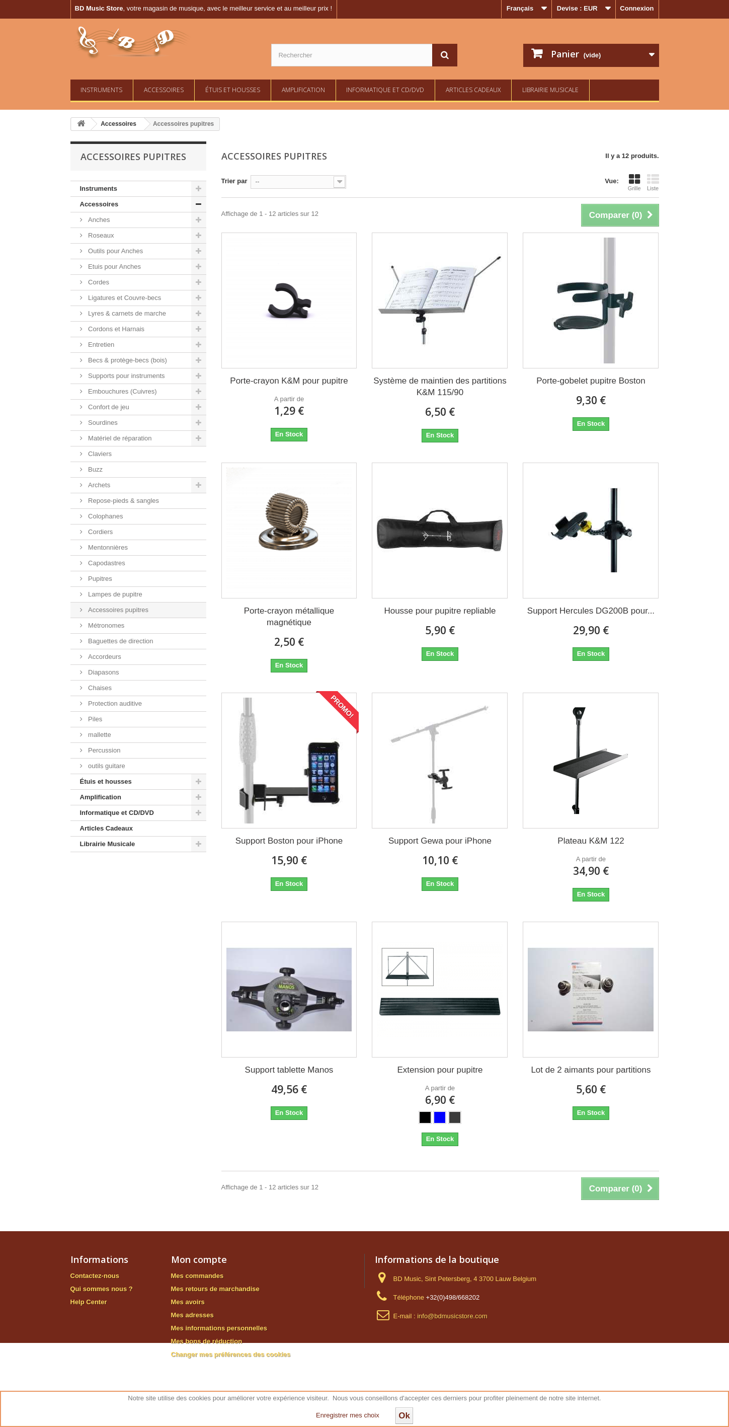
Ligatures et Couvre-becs (124, 298)
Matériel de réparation (119, 438)
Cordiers (100, 532)
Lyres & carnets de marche (126, 313)
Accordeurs (104, 656)
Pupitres (99, 578)
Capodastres (106, 563)
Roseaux (100, 235)
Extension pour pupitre (439, 1070)
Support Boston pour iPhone (289, 841)
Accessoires (164, 90)
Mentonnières (107, 547)
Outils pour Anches (115, 251)
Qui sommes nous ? (101, 1289)
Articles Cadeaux (473, 90)
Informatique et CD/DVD (385, 90)
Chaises (99, 688)
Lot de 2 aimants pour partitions (591, 1070)
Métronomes (106, 625)
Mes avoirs (188, 1302)
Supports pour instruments (126, 376)
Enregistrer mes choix (347, 1415)
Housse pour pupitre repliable (440, 611)
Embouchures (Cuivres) (122, 391)
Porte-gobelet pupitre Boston (590, 381)
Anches (98, 219)
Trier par (234, 181)
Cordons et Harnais (116, 329)
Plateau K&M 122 (590, 841)
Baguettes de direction (120, 641)
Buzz (95, 469)
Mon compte (199, 1259)
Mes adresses (192, 1315)
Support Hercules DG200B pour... (591, 611)
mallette (99, 734)
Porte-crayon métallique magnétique (289, 616)
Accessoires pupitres (118, 610)
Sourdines (102, 422)
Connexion (637, 8)
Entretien (101, 344)
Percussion (104, 750)
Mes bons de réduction (206, 1341)
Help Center (88, 1302)
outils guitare (106, 766)
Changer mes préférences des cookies (231, 1354)
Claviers (99, 454)
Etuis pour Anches (114, 266)
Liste (653, 182)
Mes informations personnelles (219, 1328)
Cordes (98, 282)
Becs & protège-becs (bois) (127, 360)
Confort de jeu (108, 407)
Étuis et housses (232, 90)
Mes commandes (197, 1276)
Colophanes (105, 516)
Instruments (101, 90)
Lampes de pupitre (114, 594)
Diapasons (103, 672)
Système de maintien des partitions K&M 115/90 (440, 386)
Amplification (303, 90)
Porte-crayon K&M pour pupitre (289, 381)
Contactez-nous (95, 1276)
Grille (634, 182)
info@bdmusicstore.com (452, 1316)
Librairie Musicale (550, 90)
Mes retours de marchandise (215, 1289)
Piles (95, 719)
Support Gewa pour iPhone (440, 841)
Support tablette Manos (289, 1070)
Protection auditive (114, 703)
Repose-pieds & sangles (123, 500)
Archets (99, 485)
